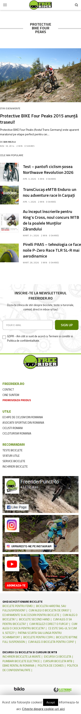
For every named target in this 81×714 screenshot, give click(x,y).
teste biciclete (12, 450)
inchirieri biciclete (15, 466)
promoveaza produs (16, 400)
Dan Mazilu (9, 141)
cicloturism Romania (16, 433)
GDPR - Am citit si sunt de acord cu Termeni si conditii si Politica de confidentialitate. (40, 338)
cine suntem (10, 395)
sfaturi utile (11, 456)
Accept (50, 702)
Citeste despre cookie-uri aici (43, 708)
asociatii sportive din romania (23, 422)
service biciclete (13, 461)
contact (8, 389)
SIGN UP (67, 324)
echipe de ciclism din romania (22, 417)
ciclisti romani (12, 428)
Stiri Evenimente (10, 108)
